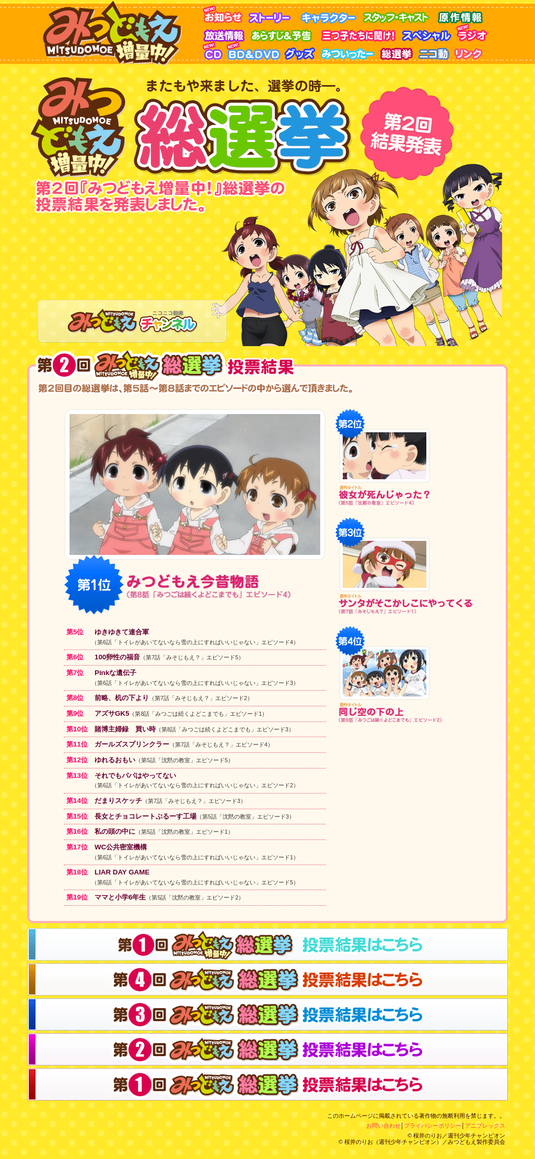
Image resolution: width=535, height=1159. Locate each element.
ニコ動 (434, 51)
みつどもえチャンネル (132, 321)
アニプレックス (485, 1125)
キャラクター (330, 14)
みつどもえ (115, 33)
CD (214, 51)
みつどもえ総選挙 (397, 51)
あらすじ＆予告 (285, 32)
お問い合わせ (383, 1125)
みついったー (349, 51)
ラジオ (474, 32)
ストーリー (273, 14)
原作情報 (461, 14)
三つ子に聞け (359, 32)
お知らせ (225, 14)
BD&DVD (255, 51)
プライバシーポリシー (432, 1125)
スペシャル (428, 32)
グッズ (301, 51)
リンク (470, 51)
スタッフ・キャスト (398, 14)
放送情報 (226, 32)
